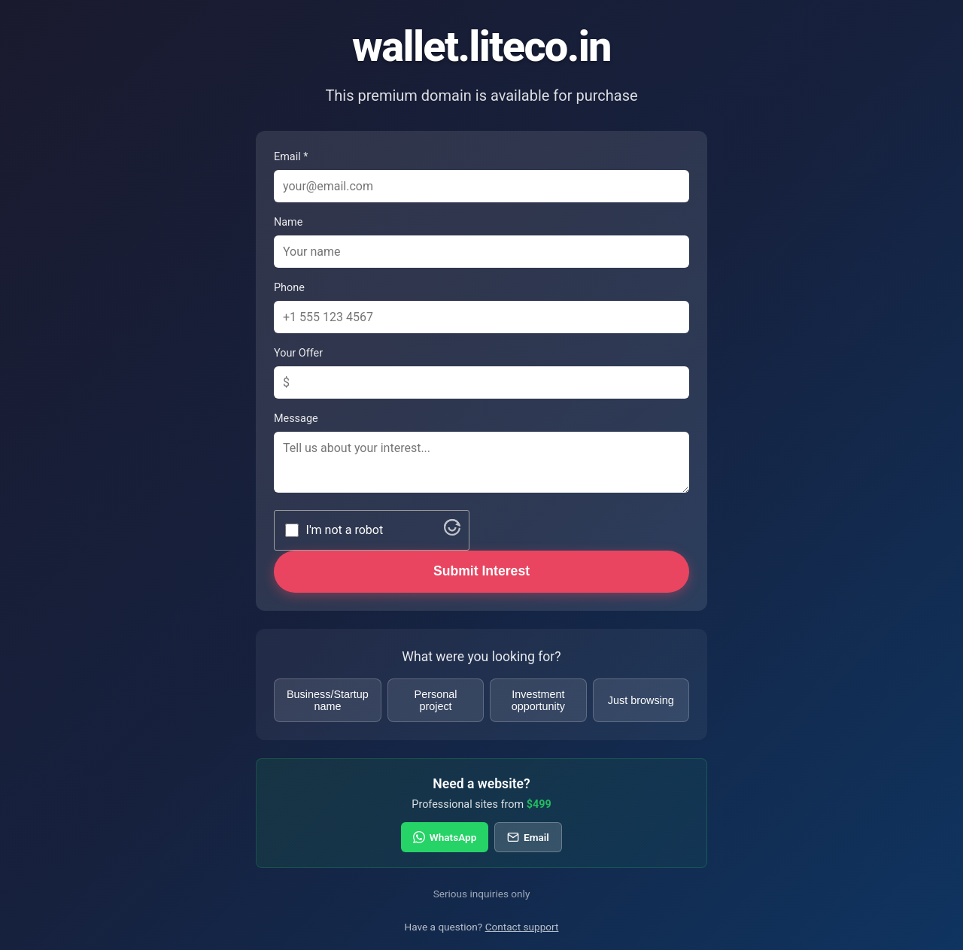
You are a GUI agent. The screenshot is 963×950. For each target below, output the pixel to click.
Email (527, 837)
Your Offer (298, 353)
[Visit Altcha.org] (452, 531)
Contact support (522, 927)
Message (296, 418)
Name (288, 222)
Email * (291, 156)
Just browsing (641, 700)
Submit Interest (481, 570)
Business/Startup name (328, 700)
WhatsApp (444, 837)
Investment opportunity (538, 700)
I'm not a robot (345, 530)
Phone (289, 287)
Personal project (436, 700)
